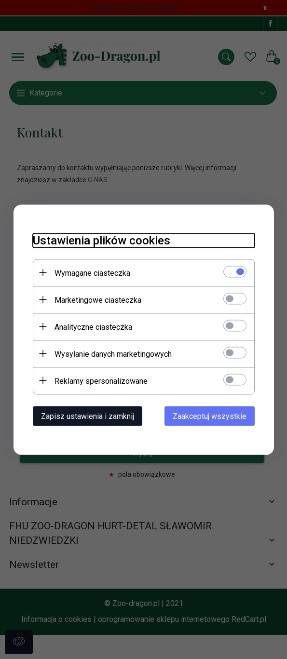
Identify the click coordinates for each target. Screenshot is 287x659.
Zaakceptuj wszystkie (209, 415)
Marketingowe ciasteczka (98, 299)
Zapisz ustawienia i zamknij (87, 415)
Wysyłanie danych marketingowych (113, 353)
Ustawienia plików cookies (101, 240)
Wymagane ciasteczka (92, 272)
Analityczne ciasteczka (93, 326)
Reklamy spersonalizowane (101, 380)
